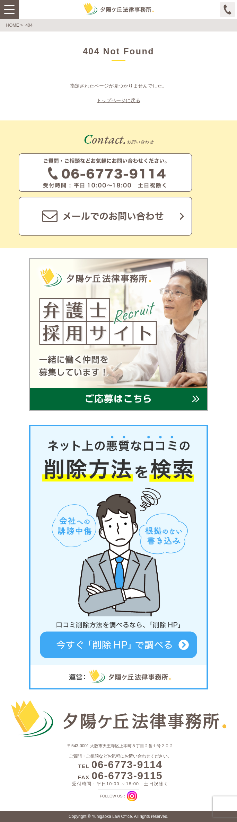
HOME (12, 25)
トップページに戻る (118, 100)
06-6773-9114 (127, 764)
